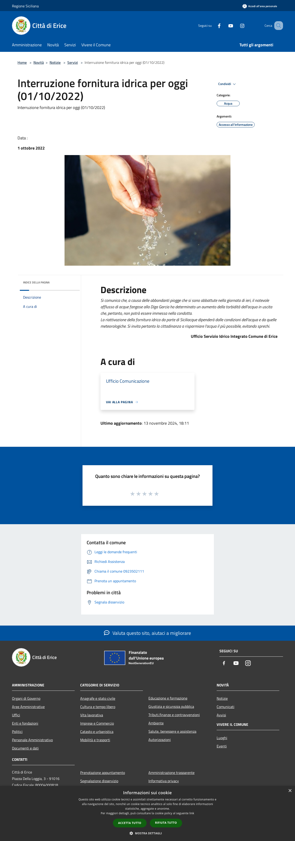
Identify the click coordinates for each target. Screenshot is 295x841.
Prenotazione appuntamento (102, 772)
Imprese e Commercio (97, 723)
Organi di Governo (26, 698)
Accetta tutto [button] (129, 823)
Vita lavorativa (91, 715)
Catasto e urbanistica (96, 731)
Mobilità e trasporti (95, 740)
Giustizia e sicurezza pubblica (171, 706)
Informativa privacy (163, 781)
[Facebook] (213, 25)
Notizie (55, 62)
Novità (38, 62)
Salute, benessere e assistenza (172, 731)
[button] (147, 833)
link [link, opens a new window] (191, 813)
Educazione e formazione (167, 698)
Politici (17, 731)
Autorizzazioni (159, 739)
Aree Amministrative (28, 706)
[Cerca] (277, 25)
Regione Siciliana (25, 6)
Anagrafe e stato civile (97, 698)
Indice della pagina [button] (36, 282)
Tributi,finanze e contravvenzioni (174, 714)
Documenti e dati (25, 748)
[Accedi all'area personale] (259, 6)
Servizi (72, 62)
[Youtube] (225, 25)
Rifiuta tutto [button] (166, 823)
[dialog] (147, 813)
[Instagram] (236, 25)
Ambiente (156, 723)
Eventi (222, 746)
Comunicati (225, 706)
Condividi (227, 84)
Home (22, 62)
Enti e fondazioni (25, 723)
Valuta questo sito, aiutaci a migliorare (147, 633)
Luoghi (222, 738)
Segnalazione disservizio (99, 781)
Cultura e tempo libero (97, 706)
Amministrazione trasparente (171, 772)
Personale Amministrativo (32, 740)
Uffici (16, 715)
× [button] (290, 791)
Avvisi (221, 715)
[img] (70, 281)
